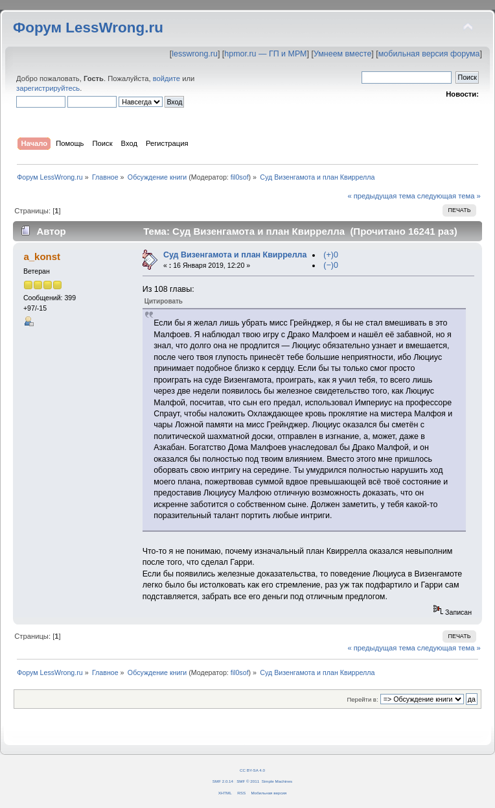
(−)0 (330, 265)
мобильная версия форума (429, 53)
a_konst (41, 256)
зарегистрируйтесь (48, 88)
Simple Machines (277, 781)
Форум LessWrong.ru (88, 27)
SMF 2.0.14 (223, 781)
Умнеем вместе (342, 53)
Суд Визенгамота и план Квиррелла (235, 254)
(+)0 (330, 254)
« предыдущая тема (381, 196)
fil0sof (240, 177)
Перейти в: (362, 699)
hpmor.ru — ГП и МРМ (265, 53)
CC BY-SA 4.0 (252, 770)
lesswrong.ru (195, 53)
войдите (166, 78)
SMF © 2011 (247, 781)
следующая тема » (449, 196)
